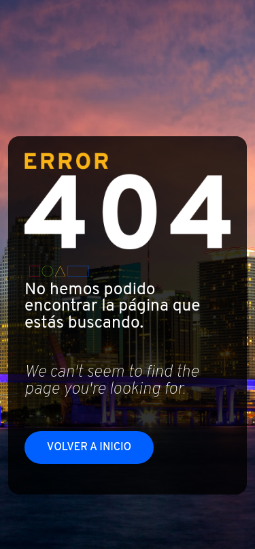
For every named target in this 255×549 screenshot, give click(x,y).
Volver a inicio (89, 447)
